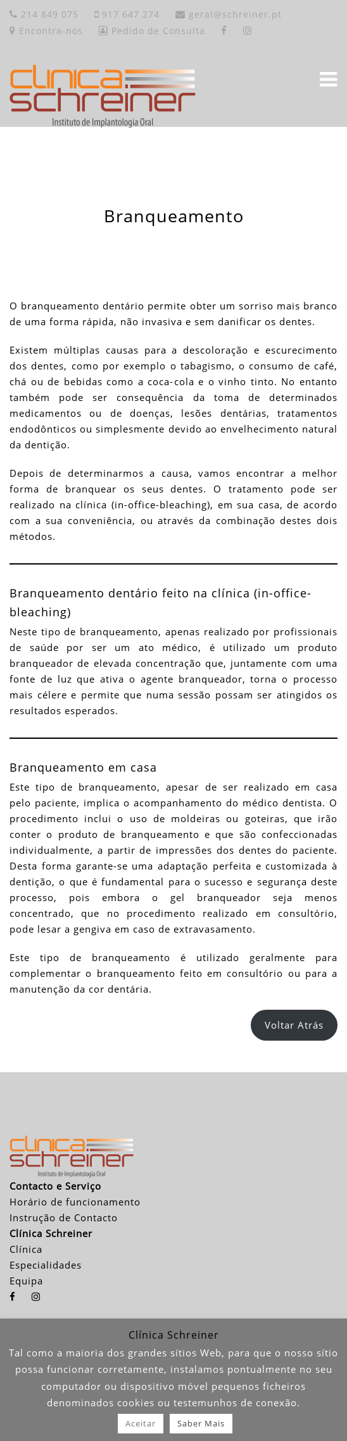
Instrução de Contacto (63, 1217)
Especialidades (45, 1265)
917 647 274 (127, 14)
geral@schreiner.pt (228, 14)
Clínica (25, 1249)
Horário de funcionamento (75, 1201)
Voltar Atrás (294, 1025)
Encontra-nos (46, 31)
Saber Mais (201, 1423)
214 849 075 (44, 14)
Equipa (26, 1280)
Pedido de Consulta (152, 31)
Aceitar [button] (140, 1423)
